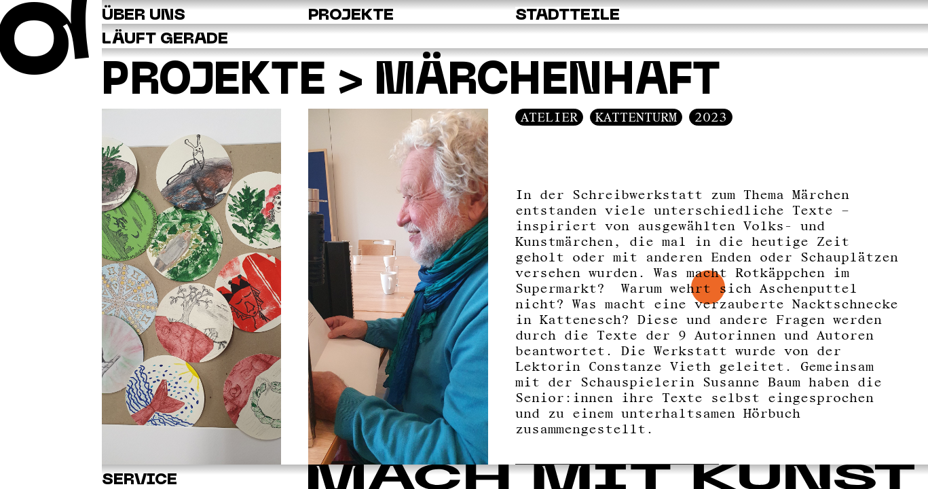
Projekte (251, 83)
